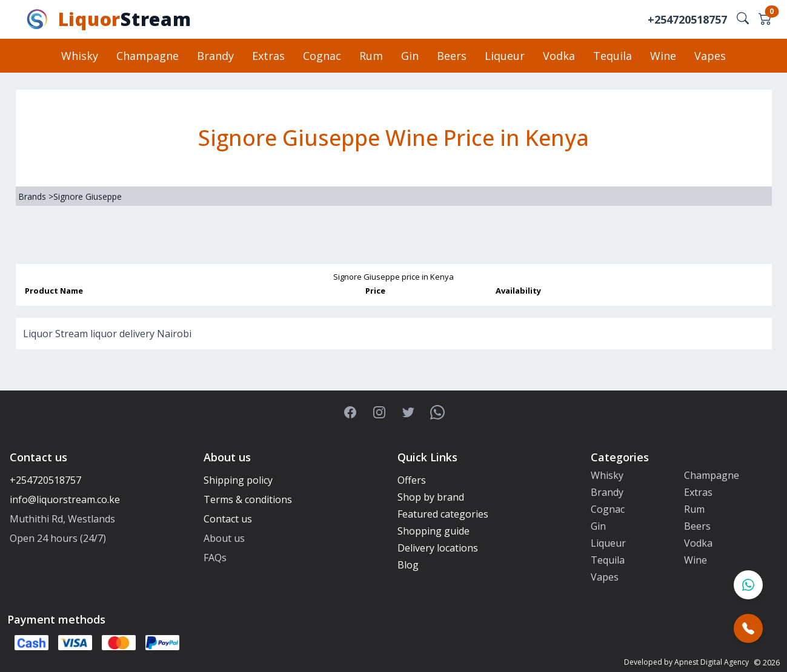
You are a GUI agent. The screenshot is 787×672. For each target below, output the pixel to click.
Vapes (710, 55)
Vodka (559, 55)
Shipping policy (238, 480)
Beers (452, 55)
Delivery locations (437, 548)
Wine (663, 55)
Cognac (322, 55)
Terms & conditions (248, 499)
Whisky (79, 55)
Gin (410, 55)
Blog (408, 565)
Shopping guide (433, 531)
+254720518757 (687, 19)
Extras (268, 55)
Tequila (612, 55)
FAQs (215, 557)
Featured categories (442, 514)
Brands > (35, 196)
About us (224, 538)
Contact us (228, 518)
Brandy (215, 55)
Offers (411, 480)
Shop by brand (430, 497)
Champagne (147, 55)
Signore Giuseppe (87, 196)
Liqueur (505, 55)
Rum (371, 55)
